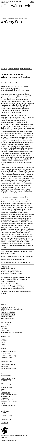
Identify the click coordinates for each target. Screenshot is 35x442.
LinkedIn (3, 344)
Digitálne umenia (6, 387)
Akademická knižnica (8, 314)
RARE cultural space (7, 318)
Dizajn (3, 403)
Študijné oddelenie (7, 311)
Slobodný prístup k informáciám (11, 332)
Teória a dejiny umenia (8, 364)
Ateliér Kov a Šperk (26, 68)
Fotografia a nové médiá (9, 402)
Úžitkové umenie (15, 18)
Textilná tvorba (5, 392)
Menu (32, 1)
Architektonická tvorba (8, 368)
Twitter (3, 342)
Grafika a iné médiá (7, 400)
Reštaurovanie (5, 396)
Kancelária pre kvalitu (8, 307)
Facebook (4, 341)
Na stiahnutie (5, 330)
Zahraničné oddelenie (8, 312)
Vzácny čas (24, 18)
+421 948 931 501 (6, 356)
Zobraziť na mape (6, 361)
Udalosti (7, 18)
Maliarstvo (4, 366)
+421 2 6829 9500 (6, 380)
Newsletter (4, 328)
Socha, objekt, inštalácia (8, 394)
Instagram (4, 339)
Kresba (3, 389)
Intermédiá (4, 398)
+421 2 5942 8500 (6, 358)
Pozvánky (4, 68)
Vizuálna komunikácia (8, 405)
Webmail (4, 327)
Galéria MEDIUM (6, 316)
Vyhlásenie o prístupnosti (9, 440)
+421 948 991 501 (6, 378)
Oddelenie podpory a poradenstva (12, 309)
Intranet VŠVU (5, 325)
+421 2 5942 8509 (6, 416)
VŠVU (2, 18)
